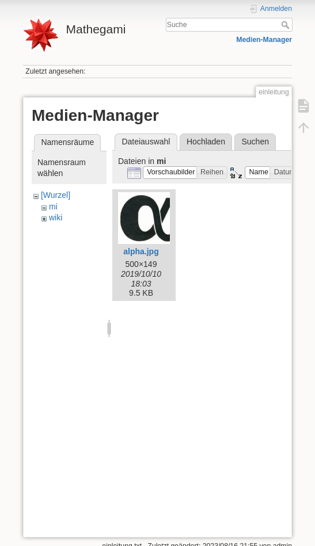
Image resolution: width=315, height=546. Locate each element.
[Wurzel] (55, 195)
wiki (55, 217)
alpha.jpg (140, 251)
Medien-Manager (264, 40)
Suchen (255, 141)
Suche (286, 25)
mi (53, 206)
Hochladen (206, 141)
